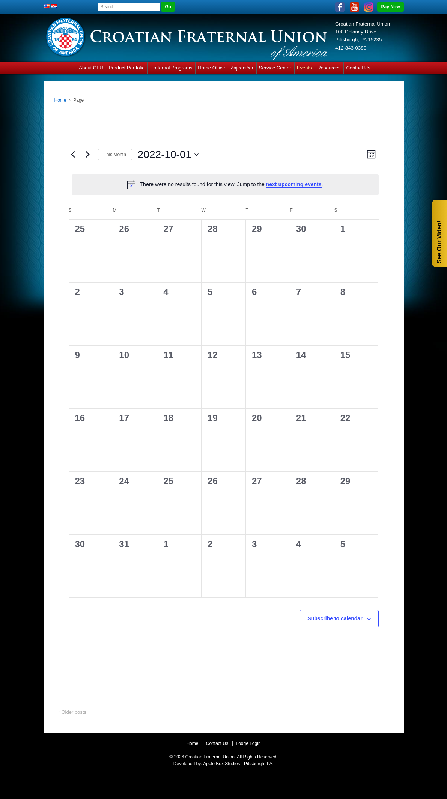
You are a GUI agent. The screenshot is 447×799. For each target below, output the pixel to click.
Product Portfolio (126, 68)
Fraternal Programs (171, 68)
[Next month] (87, 154)
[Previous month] (73, 154)
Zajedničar (241, 68)
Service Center (275, 68)
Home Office (211, 68)
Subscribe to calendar (334, 618)
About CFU (91, 68)
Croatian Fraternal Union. (210, 757)
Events (304, 68)
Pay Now (390, 6)
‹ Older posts (72, 712)
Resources (328, 68)
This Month (115, 154)
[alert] (225, 184)
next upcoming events (294, 184)
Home (60, 100)
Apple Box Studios (221, 763)
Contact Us (358, 68)
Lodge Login (248, 743)
